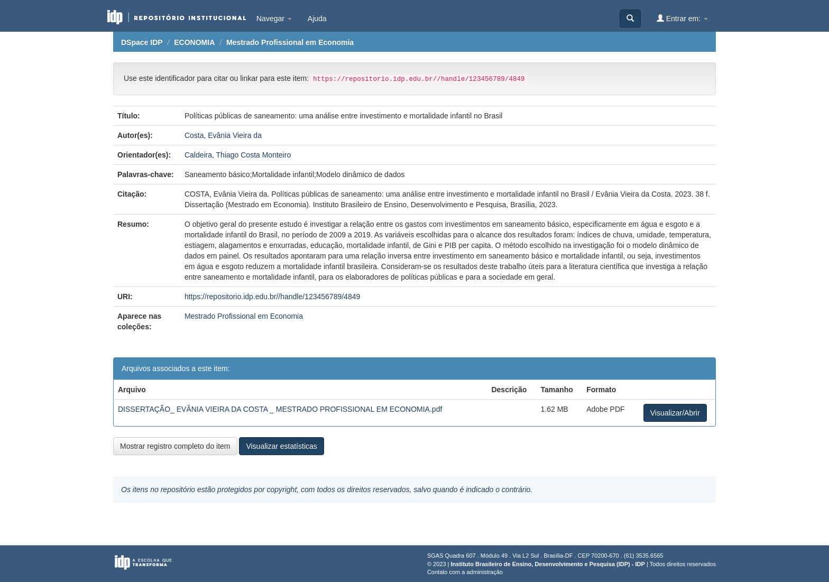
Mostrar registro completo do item (175, 446)
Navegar (274, 18)
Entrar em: (682, 18)
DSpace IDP (142, 42)
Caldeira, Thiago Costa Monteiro (238, 155)
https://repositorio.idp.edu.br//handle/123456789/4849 (272, 296)
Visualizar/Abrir (675, 413)
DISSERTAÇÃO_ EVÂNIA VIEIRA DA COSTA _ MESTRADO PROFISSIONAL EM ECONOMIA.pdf (280, 409)
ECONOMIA (194, 42)
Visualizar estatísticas (281, 446)
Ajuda (317, 18)
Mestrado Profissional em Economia (290, 42)
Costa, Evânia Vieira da (223, 135)
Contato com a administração (465, 572)
